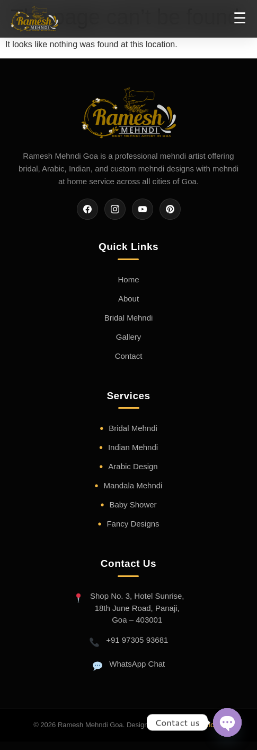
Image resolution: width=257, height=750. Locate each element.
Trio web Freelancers (191, 725)
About (128, 298)
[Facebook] (87, 209)
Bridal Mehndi (128, 317)
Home (128, 279)
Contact (129, 355)
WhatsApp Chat (137, 663)
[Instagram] (115, 209)
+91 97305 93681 (137, 639)
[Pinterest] (170, 209)
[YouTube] (142, 209)
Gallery (128, 336)
